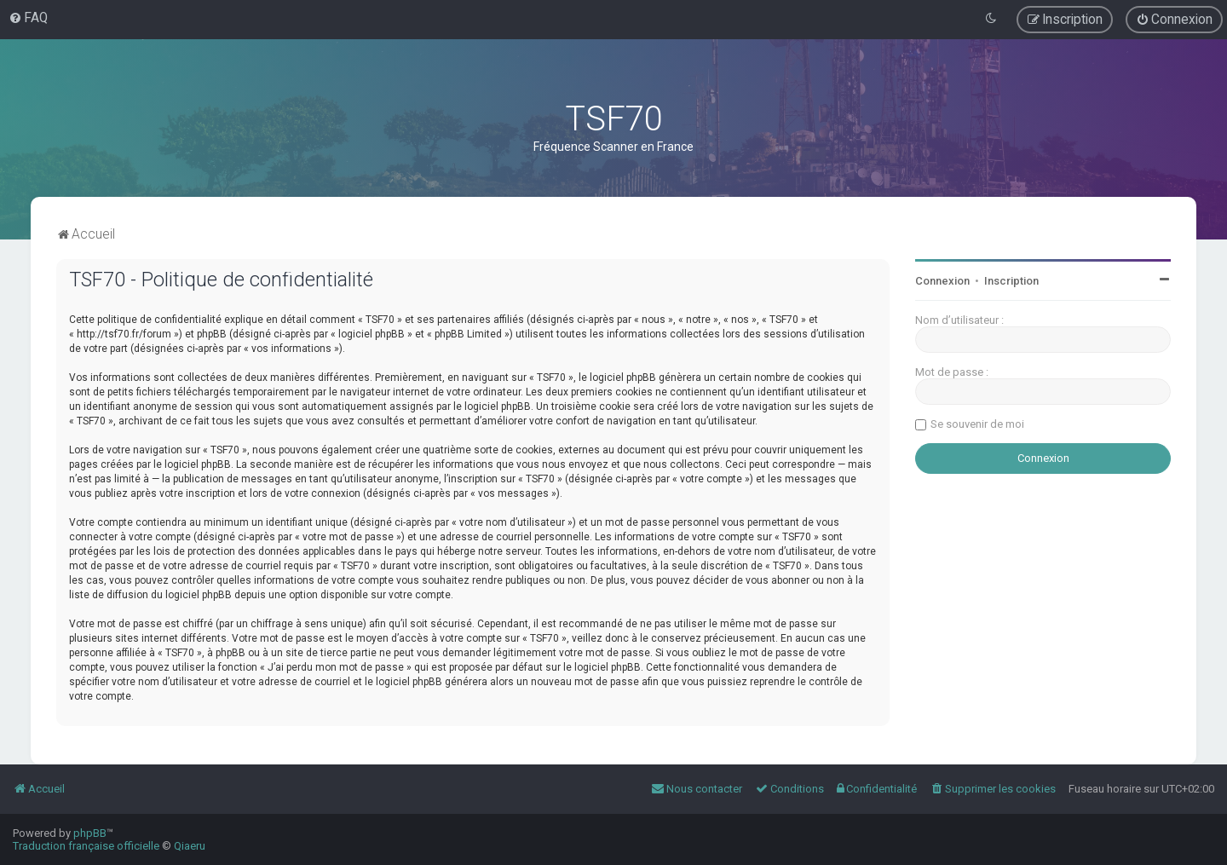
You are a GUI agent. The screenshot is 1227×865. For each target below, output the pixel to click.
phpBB (90, 833)
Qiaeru (189, 845)
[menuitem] (28, 18)
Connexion (942, 280)
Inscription (1011, 280)
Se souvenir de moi (977, 424)
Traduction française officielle (86, 845)
